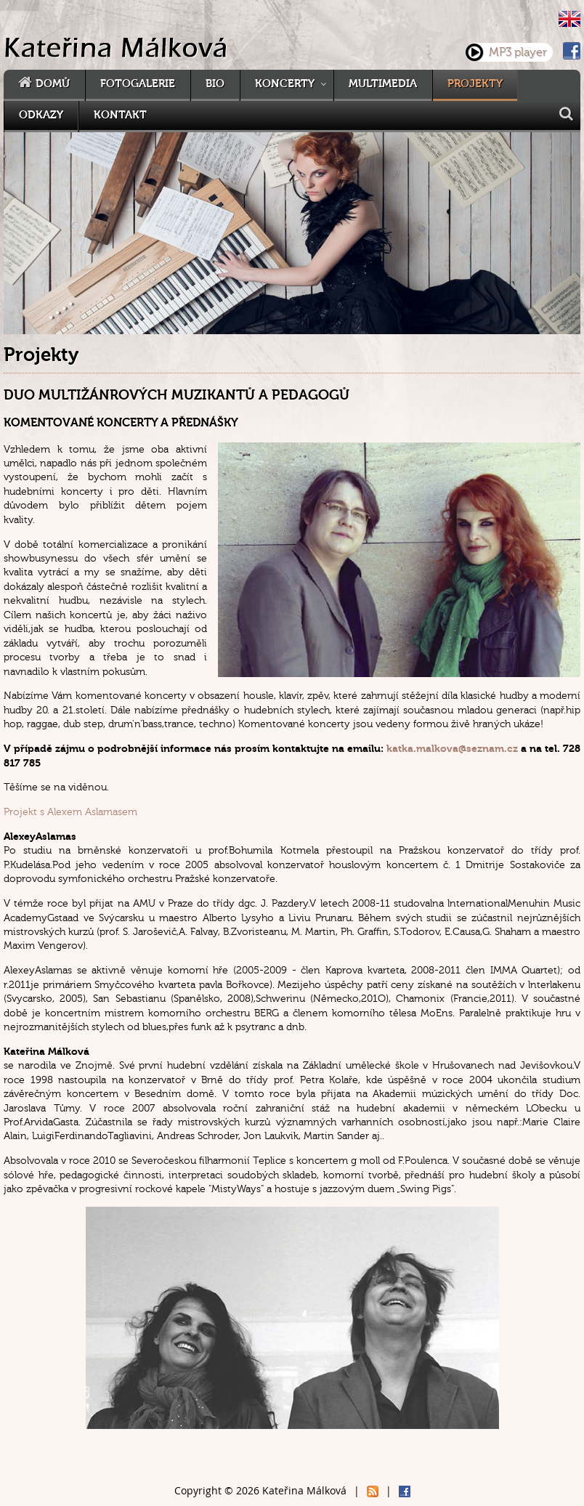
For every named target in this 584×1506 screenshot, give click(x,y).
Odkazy (41, 115)
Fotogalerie (137, 84)
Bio (215, 84)
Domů (53, 84)
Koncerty (285, 84)
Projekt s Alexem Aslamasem (70, 812)
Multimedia (383, 84)
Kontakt (120, 115)
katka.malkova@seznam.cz (452, 748)
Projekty (475, 84)
